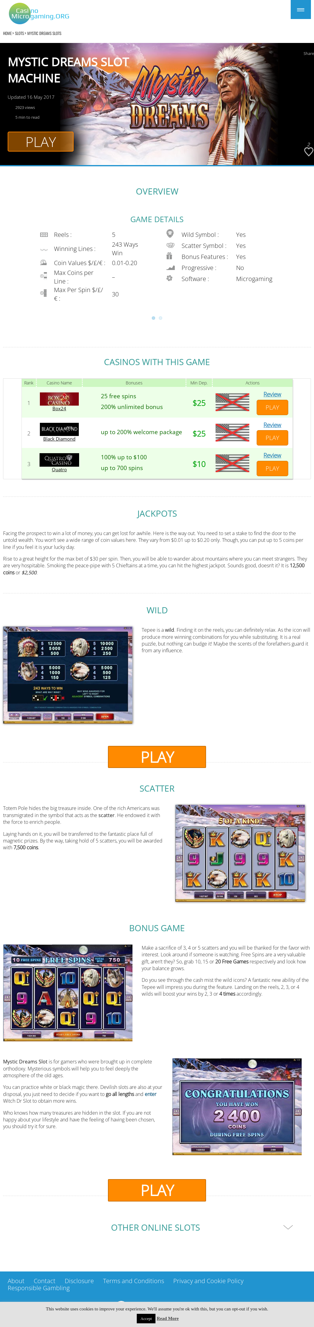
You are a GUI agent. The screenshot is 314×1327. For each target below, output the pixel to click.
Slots (19, 33)
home (7, 33)
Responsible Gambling (39, 1288)
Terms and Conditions (133, 1281)
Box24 (59, 408)
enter (150, 1094)
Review (272, 394)
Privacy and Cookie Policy (208, 1281)
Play (40, 141)
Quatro (59, 469)
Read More (168, 1318)
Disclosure (79, 1281)
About (16, 1281)
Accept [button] (146, 1318)
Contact (45, 1281)
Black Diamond (59, 439)
